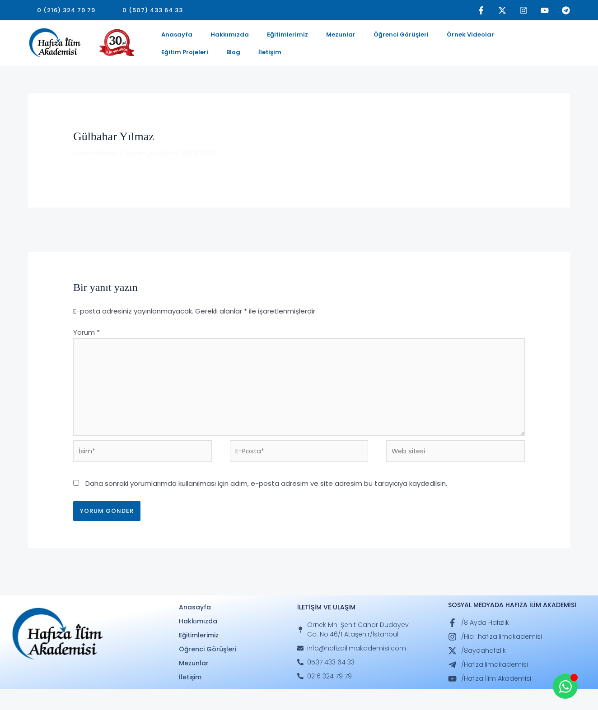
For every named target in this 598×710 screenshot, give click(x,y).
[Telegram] (566, 10)
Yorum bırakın (95, 169)
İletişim (169, 65)
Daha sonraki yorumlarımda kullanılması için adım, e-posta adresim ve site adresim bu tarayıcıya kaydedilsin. (266, 504)
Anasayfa (173, 37)
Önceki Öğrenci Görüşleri (74, 245)
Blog (530, 37)
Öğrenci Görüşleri (368, 37)
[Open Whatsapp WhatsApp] (565, 686)
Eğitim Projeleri (488, 37)
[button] (66, 10)
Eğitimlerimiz (269, 37)
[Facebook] (481, 10)
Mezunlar (315, 37)
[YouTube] (545, 10)
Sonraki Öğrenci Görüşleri (523, 245)
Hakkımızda (219, 37)
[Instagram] (523, 10)
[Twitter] (502, 10)
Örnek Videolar (430, 37)
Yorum (86, 349)
